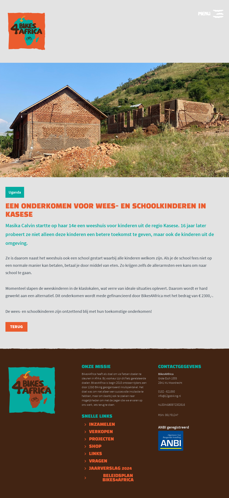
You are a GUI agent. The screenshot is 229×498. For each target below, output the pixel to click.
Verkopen (101, 432)
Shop (95, 446)
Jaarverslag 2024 (110, 468)
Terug (16, 327)
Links (95, 454)
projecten (101, 439)
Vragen (98, 461)
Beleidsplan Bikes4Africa (118, 478)
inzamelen (102, 424)
